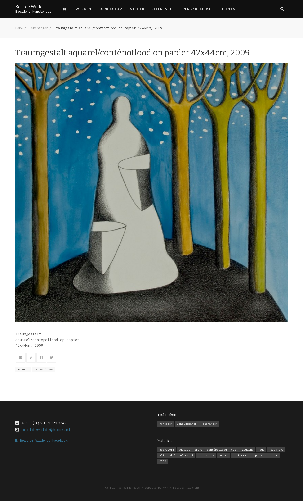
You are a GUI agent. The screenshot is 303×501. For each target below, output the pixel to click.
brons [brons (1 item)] (198, 449)
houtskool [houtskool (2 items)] (276, 449)
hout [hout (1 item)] (261, 449)
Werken (83, 9)
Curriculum (110, 9)
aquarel (23, 369)
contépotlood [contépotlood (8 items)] (217, 449)
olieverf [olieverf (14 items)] (186, 455)
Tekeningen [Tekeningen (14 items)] (209, 423)
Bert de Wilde (28, 7)
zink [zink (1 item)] (162, 461)
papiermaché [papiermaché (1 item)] (242, 455)
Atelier (137, 9)
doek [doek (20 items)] (234, 449)
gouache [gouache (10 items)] (248, 449)
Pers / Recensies (199, 9)
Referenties (164, 9)
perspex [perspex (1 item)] (261, 455)
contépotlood (43, 369)
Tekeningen (38, 28)
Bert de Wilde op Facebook (41, 440)
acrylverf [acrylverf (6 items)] (166, 449)
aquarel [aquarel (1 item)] (184, 449)
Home (19, 28)
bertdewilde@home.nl (46, 429)
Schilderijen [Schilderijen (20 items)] (187, 423)
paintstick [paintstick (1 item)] (206, 455)
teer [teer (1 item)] (274, 455)
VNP (165, 487)
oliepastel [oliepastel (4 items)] (167, 455)
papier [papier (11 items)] (223, 455)
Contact (231, 9)
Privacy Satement (186, 487)
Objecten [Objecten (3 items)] (166, 423)
